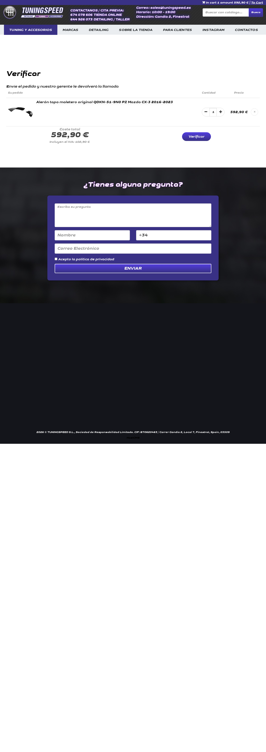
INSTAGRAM (213, 30)
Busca (255, 12)
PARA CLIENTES (177, 30)
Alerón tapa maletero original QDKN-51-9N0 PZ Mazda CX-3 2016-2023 (104, 102)
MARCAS (70, 30)
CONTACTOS (246, 30)
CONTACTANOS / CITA (89, 10)
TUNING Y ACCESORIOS (30, 30)
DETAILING (99, 30)
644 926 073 (81, 19)
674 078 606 (81, 15)
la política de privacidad (93, 259)
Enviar (133, 268)
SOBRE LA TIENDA (136, 30)
